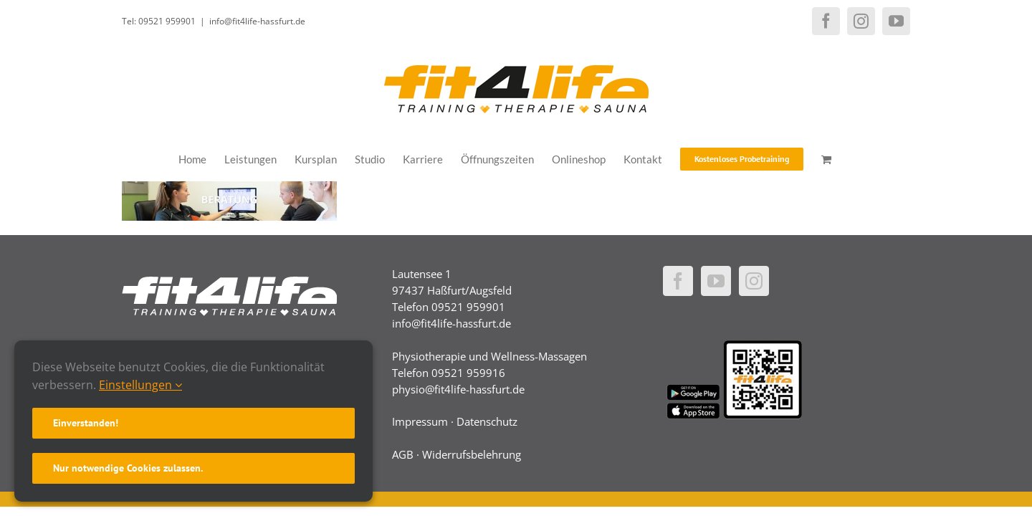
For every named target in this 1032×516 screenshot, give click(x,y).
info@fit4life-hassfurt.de (257, 21)
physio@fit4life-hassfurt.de (458, 389)
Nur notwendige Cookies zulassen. (128, 468)
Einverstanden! (85, 422)
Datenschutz (487, 421)
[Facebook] (678, 281)
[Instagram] (754, 281)
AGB (403, 454)
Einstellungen (140, 385)
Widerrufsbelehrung (471, 454)
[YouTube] (716, 281)
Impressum (420, 421)
